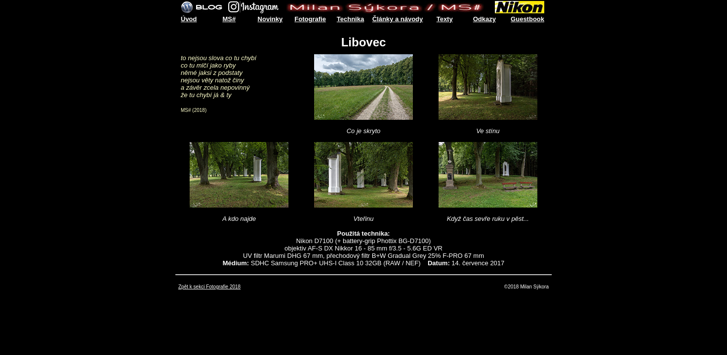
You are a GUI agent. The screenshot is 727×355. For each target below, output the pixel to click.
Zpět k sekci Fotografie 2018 (209, 286)
